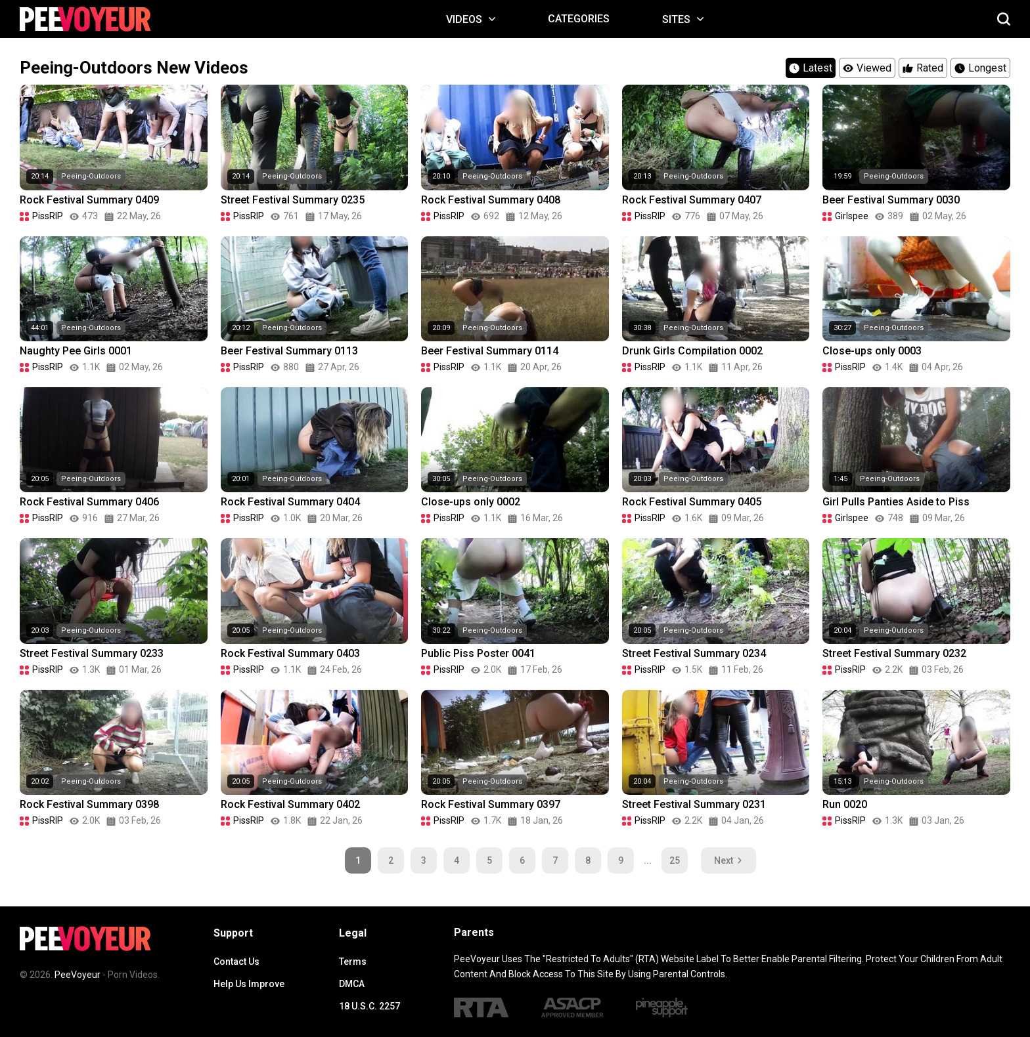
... (648, 860)
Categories (579, 18)
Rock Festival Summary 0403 (290, 653)
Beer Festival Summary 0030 (891, 200)
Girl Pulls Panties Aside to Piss (896, 502)
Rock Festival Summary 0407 (691, 200)
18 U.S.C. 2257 (369, 1006)
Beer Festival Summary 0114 (489, 351)
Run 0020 (844, 804)
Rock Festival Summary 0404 (290, 502)
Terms (353, 961)
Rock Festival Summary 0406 (89, 502)
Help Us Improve (248, 984)
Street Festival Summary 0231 (694, 804)
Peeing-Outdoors (91, 176)
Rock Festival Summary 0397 (490, 804)
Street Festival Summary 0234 (694, 653)
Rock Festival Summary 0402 (290, 804)
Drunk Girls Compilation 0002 (692, 351)
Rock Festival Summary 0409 (89, 200)
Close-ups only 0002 (470, 502)
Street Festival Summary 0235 (293, 200)
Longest (980, 68)
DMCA (352, 984)
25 (674, 860)
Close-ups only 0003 (872, 351)
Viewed (867, 68)
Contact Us (236, 961)
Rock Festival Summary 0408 (490, 200)
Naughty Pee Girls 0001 (76, 351)
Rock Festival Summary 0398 (89, 804)
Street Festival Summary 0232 (894, 653)
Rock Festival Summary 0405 (691, 502)
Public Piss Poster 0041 (478, 653)
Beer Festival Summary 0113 (289, 351)
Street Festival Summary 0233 (92, 653)
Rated (923, 68)
